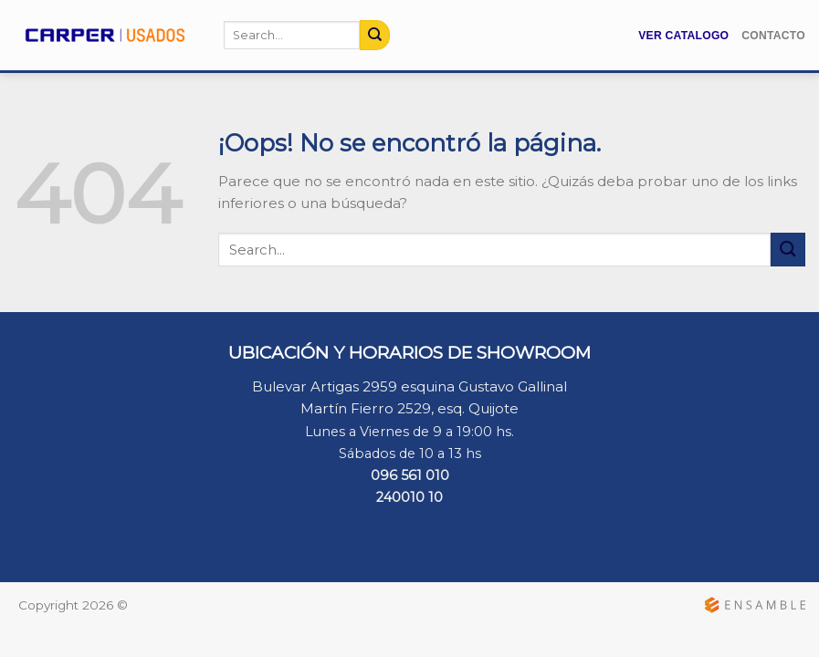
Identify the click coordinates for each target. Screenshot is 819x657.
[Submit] (374, 34)
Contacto (773, 35)
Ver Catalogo (683, 35)
